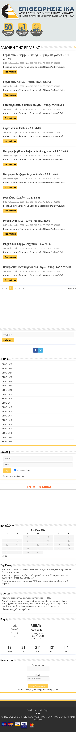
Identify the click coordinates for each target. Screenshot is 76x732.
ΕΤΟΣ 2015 (7, 411)
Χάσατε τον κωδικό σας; (14, 476)
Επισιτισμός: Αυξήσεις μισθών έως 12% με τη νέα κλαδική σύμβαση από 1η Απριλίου (35, 582)
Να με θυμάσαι (22, 470)
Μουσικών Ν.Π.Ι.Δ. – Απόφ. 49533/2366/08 (26, 221)
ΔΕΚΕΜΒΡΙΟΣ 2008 (53, 63)
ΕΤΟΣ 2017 (7, 402)
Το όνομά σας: (38, 665)
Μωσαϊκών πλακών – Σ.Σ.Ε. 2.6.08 (21, 197)
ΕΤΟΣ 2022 (7, 381)
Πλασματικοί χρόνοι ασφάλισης (16, 609)
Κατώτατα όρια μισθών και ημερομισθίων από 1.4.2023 (26, 598)
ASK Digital (44, 710)
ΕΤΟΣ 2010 (7, 433)
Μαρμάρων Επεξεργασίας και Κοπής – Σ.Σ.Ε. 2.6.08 (30, 174)
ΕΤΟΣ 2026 (7, 364)
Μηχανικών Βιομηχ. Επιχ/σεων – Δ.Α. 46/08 (27, 244)
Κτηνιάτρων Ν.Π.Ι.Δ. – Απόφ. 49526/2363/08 (27, 82)
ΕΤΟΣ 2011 (7, 428)
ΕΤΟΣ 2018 (7, 398)
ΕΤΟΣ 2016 (7, 407)
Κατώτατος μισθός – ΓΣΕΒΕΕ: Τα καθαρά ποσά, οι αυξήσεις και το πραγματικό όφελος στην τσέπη (36, 570)
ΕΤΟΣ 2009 (7, 437)
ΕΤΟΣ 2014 (7, 415)
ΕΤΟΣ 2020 (7, 390)
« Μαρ (4, 556)
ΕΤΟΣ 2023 (7, 377)
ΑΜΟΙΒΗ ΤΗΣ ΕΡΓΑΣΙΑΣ (36, 63)
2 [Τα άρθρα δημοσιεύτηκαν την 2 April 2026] (38, 537)
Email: (38, 675)
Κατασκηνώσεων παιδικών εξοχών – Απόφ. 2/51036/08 (33, 105)
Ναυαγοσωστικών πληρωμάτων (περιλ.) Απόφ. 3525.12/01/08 (37, 267)
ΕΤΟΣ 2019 (7, 394)
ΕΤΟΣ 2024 (7, 372)
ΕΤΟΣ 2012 (7, 424)
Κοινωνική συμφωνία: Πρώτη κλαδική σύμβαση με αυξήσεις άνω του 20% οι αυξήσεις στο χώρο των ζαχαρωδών (36, 576)
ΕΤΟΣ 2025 (7, 368)
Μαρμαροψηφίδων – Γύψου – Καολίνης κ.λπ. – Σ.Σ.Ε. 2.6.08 (35, 151)
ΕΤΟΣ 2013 (7, 420)
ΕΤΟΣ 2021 (7, 385)
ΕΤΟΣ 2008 (7, 441)
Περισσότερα (10, 71)
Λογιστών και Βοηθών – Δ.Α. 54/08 (22, 128)
